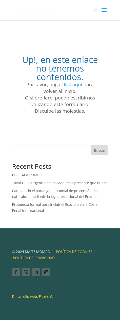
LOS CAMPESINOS (27, 175)
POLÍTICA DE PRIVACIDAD (34, 257)
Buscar (99, 150)
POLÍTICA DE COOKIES (73, 251)
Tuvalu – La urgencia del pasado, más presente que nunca (59, 182)
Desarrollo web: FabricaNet (34, 296)
